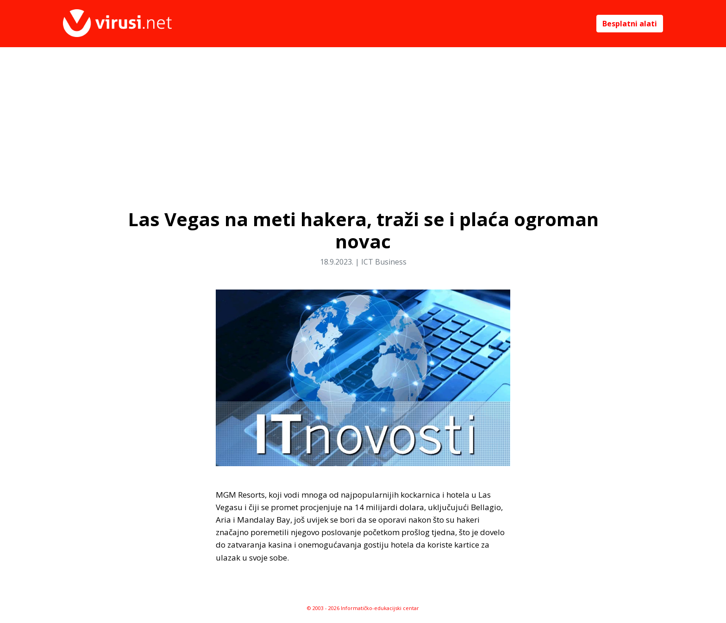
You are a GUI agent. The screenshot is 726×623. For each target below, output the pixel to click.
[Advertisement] (363, 116)
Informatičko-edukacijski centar (380, 607)
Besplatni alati (629, 24)
